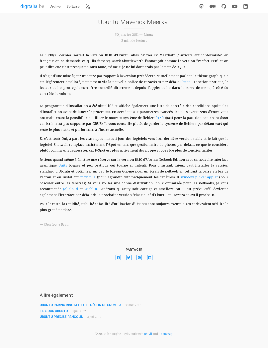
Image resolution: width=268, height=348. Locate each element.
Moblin (91, 189)
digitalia (32, 6)
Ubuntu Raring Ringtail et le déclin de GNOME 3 (80, 305)
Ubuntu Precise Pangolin (61, 317)
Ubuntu (186, 82)
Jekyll (148, 334)
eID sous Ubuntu (54, 311)
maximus (88, 177)
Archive (55, 6)
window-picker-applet (199, 177)
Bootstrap (165, 334)
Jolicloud (70, 189)
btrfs (160, 118)
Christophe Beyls (56, 224)
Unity (62, 165)
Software (73, 6)
